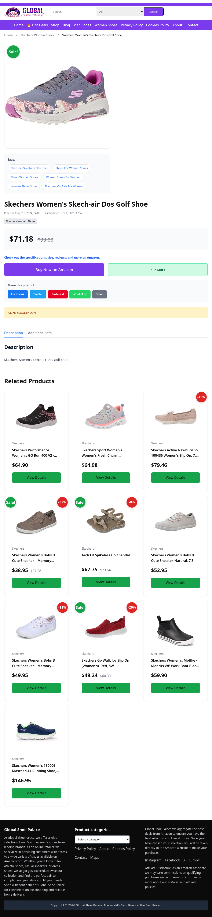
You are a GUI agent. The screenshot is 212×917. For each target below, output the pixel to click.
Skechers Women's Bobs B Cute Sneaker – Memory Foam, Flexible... (33, 560)
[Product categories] (102, 839)
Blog (66, 25)
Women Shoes (105, 25)
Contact (192, 25)
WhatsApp (80, 294)
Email (99, 294)
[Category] (120, 11)
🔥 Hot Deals (37, 25)
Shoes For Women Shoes (72, 168)
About (177, 25)
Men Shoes (82, 25)
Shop (55, 25)
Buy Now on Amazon (54, 269)
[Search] (73, 11)
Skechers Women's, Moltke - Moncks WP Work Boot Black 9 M (174, 665)
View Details (36, 477)
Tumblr (194, 860)
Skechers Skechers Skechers (29, 168)
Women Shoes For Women (63, 177)
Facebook (18, 294)
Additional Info (40, 333)
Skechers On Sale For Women (64, 186)
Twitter (38, 294)
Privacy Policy (132, 25)
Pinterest (57, 294)
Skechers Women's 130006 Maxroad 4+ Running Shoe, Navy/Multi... (34, 771)
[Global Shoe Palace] (24, 12)
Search (153, 11)
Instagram (153, 860)
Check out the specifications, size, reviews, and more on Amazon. (52, 257)
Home (18, 25)
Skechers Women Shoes (37, 35)
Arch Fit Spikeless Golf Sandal (106, 555)
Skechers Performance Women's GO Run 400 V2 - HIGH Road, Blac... (33, 455)
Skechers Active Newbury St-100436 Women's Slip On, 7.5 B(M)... (174, 455)
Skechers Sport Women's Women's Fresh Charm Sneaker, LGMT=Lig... (102, 455)
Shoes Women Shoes (24, 177)
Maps (94, 857)
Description (13, 333)
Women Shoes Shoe (24, 186)
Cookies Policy (157, 25)
